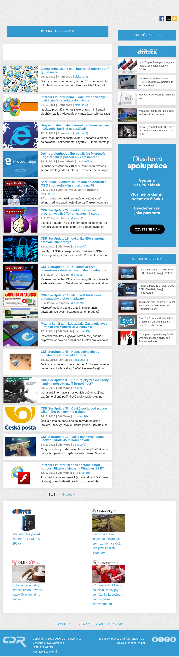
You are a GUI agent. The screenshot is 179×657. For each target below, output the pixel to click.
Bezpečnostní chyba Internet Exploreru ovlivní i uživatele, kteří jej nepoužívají (75, 127)
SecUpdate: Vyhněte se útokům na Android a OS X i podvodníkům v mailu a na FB (74, 183)
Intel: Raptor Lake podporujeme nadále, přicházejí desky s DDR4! (156, 66)
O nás (99, 624)
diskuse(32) (84, 161)
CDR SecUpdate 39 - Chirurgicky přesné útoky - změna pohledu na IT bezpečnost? (75, 381)
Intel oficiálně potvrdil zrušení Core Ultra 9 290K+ (26, 539)
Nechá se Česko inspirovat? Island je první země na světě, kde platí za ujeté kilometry (106, 543)
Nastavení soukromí (45, 651)
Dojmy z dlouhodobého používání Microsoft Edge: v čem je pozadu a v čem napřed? (73, 155)
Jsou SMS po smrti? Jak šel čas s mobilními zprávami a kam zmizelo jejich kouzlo (156, 322)
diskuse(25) (82, 331)
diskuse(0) (79, 246)
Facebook (82, 624)
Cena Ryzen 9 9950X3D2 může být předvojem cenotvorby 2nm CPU (156, 130)
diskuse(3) (81, 104)
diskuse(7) (77, 274)
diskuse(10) (80, 416)
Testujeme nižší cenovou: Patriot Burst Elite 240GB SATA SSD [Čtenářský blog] (157, 305)
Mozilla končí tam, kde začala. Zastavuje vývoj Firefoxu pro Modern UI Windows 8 (74, 325)
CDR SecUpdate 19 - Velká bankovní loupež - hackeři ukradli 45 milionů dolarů (73, 438)
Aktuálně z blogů (147, 259)
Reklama (115, 624)
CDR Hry (147, 51)
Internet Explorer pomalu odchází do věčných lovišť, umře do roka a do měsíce (74, 98)
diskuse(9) (81, 76)
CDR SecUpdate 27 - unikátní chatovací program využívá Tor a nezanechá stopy (70, 212)
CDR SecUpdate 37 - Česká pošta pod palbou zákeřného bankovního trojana (74, 410)
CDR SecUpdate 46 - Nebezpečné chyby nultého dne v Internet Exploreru (70, 353)
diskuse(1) (77, 218)
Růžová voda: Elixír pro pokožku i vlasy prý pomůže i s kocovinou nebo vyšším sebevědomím (108, 594)
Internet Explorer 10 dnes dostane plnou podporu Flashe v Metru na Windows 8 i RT (72, 466)
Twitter (63, 624)
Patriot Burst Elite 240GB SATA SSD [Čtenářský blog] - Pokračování (156, 289)
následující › (69, 494)
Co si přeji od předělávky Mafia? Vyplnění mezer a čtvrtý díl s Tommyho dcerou (157, 338)
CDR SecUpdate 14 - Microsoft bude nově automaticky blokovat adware (71, 297)
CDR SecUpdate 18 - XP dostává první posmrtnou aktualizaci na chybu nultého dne (73, 268)
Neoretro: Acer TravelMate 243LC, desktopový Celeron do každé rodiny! (156, 82)
